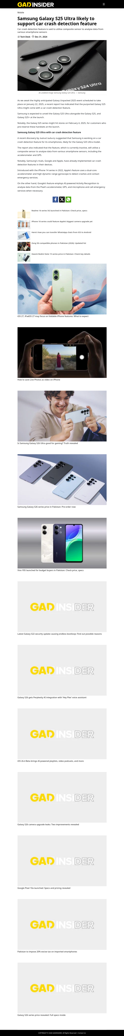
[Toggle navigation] (104, 4)
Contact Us (82, 1033)
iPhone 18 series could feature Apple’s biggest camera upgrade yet (62, 221)
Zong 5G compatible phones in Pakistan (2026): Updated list (59, 243)
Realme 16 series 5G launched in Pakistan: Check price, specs (59, 210)
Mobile (21, 12)
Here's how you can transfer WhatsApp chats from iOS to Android (61, 232)
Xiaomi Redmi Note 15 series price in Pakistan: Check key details (61, 254)
